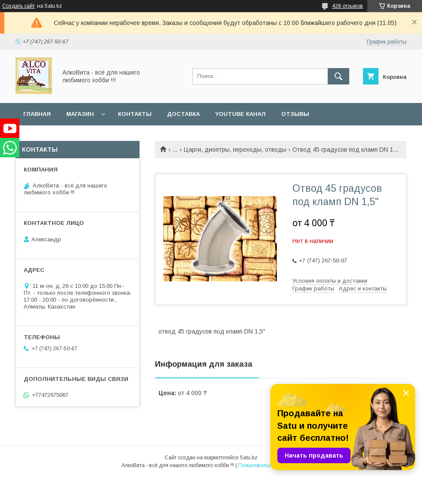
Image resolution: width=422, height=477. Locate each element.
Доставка (183, 114)
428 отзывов (347, 6)
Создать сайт (18, 6)
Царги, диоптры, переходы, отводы (235, 149)
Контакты (135, 114)
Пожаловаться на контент (269, 465)
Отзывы (295, 114)
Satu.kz (249, 458)
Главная (37, 114)
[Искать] (338, 76)
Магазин (80, 114)
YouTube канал (240, 114)
